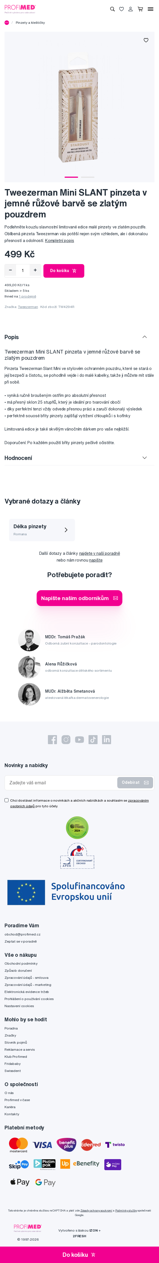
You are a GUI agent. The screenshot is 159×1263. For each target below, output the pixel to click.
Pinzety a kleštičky (30, 22)
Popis (12, 337)
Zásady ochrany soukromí (96, 1210)
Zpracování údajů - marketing (28, 984)
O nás (9, 1093)
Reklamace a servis (19, 1049)
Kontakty (12, 1114)
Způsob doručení (18, 970)
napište (95, 560)
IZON (93, 1230)
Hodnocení (18, 458)
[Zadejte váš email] (62, 783)
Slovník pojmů (16, 1042)
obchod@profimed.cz (22, 934)
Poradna (11, 1028)
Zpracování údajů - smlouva (26, 977)
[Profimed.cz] (20, 9)
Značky (10, 1035)
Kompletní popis (59, 241)
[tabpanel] (79, 107)
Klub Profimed (16, 1056)
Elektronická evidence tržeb (27, 992)
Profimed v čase (17, 1100)
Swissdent (13, 1071)
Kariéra (10, 1107)
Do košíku (64, 271)
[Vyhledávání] (112, 9)
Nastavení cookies (19, 1006)
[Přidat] (35, 270)
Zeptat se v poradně (21, 941)
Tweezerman (28, 307)
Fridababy (13, 1063)
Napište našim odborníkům (79, 598)
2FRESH (79, 1236)
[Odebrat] (10, 270)
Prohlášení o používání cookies (29, 999)
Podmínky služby (126, 1210)
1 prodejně (27, 296)
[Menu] (150, 9)
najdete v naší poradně (99, 553)
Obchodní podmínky (21, 963)
